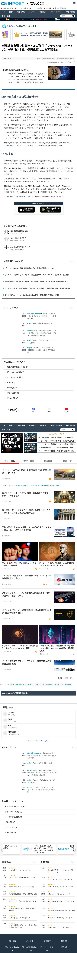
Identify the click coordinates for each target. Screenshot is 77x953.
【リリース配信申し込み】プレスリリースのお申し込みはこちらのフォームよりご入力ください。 (43, 849)
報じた (20, 114)
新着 (11, 12)
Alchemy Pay (32, 330)
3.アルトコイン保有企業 (63, 684)
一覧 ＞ (72, 434)
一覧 (70, 261)
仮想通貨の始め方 (7, 8)
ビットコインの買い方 (18, 238)
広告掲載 (12, 941)
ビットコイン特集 (21, 8)
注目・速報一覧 (65, 678)
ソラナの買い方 (13, 393)
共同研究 (40, 104)
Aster (29, 323)
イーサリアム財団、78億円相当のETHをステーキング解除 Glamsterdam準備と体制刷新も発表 (56, 648)
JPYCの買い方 (12, 398)
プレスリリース (56, 12)
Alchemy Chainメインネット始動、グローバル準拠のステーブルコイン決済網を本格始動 (41, 333)
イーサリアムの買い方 (15, 377)
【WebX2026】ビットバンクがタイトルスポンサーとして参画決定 (41, 316)
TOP (3, 12)
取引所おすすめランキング (17, 367)
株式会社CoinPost (34, 314)
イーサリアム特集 (36, 8)
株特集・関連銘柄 (59, 8)
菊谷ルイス (7, 58)
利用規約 (64, 941)
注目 (38, 58)
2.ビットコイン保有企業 (44, 684)
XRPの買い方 (12, 388)
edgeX (29, 348)
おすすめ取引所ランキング (20, 247)
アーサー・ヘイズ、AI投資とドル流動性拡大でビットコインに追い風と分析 (56, 564)
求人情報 (29, 941)
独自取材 (43, 12)
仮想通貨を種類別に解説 (19, 231)
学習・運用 (6, 16)
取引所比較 (70, 12)
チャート (32, 12)
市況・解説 (20, 12)
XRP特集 (47, 8)
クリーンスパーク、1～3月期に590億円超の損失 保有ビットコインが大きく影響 (20, 647)
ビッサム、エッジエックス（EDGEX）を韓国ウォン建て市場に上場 (41, 350)
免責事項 (47, 941)
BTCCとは (11, 382)
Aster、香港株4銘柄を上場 (42, 323)
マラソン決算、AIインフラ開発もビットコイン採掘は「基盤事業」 (19, 564)
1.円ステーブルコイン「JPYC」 (22, 684)
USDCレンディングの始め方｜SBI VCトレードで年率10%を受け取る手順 (34, 486)
